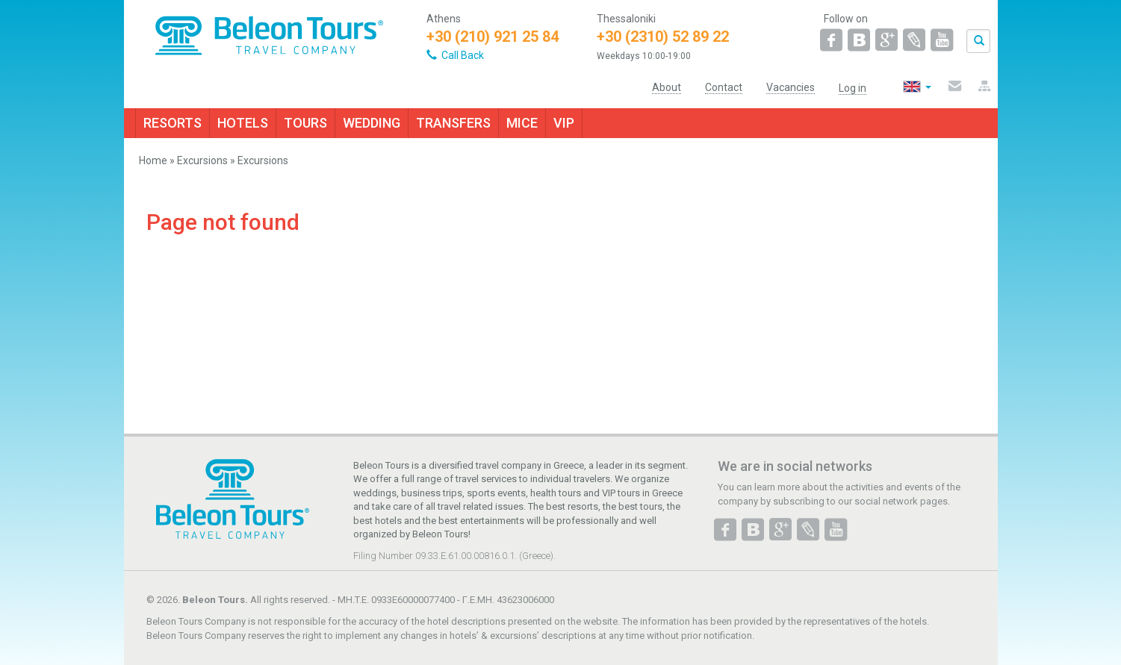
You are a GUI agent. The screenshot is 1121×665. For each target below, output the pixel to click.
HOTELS (242, 123)
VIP (563, 123)
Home (153, 160)
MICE (522, 123)
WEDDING (371, 123)
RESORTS (172, 123)
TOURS (305, 123)
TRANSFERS (453, 123)
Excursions (202, 160)
